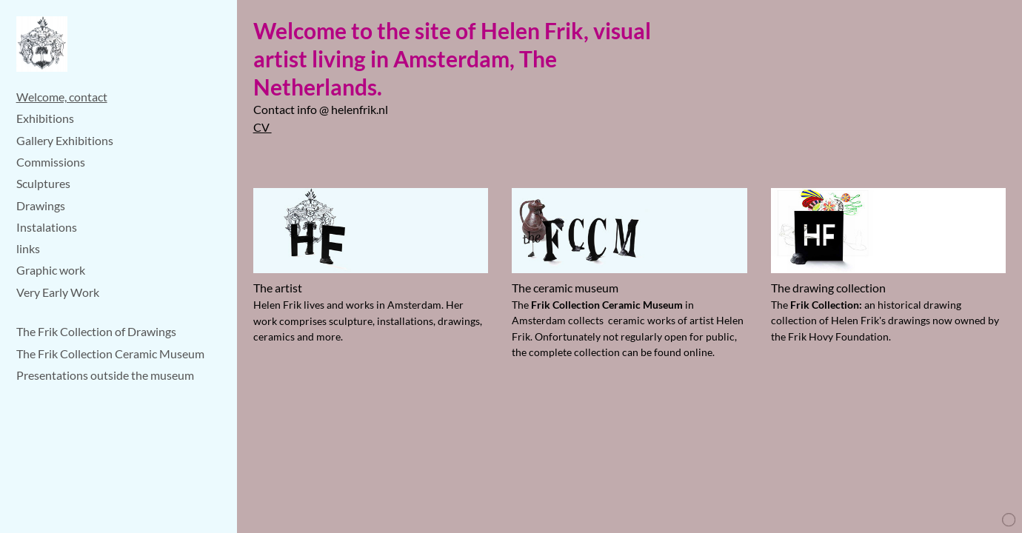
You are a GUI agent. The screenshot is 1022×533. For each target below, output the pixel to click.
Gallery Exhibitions (64, 140)
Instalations (46, 227)
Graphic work (50, 270)
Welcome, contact (61, 97)
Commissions (50, 162)
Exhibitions (45, 118)
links (28, 248)
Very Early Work (57, 292)
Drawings (40, 205)
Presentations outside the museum (105, 375)
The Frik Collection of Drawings (96, 331)
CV (262, 127)
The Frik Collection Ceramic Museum (110, 353)
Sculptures (43, 183)
